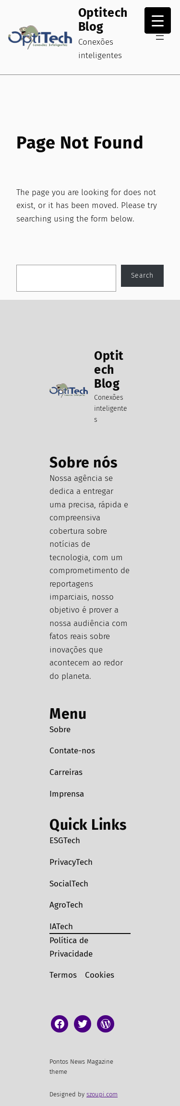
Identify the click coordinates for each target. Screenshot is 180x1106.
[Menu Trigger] (157, 20)
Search (142, 275)
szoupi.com (102, 1094)
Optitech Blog (103, 20)
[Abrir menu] (160, 37)
